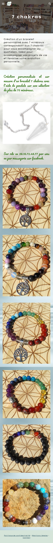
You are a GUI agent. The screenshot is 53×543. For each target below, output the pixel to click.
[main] (26, 17)
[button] (3, 3)
